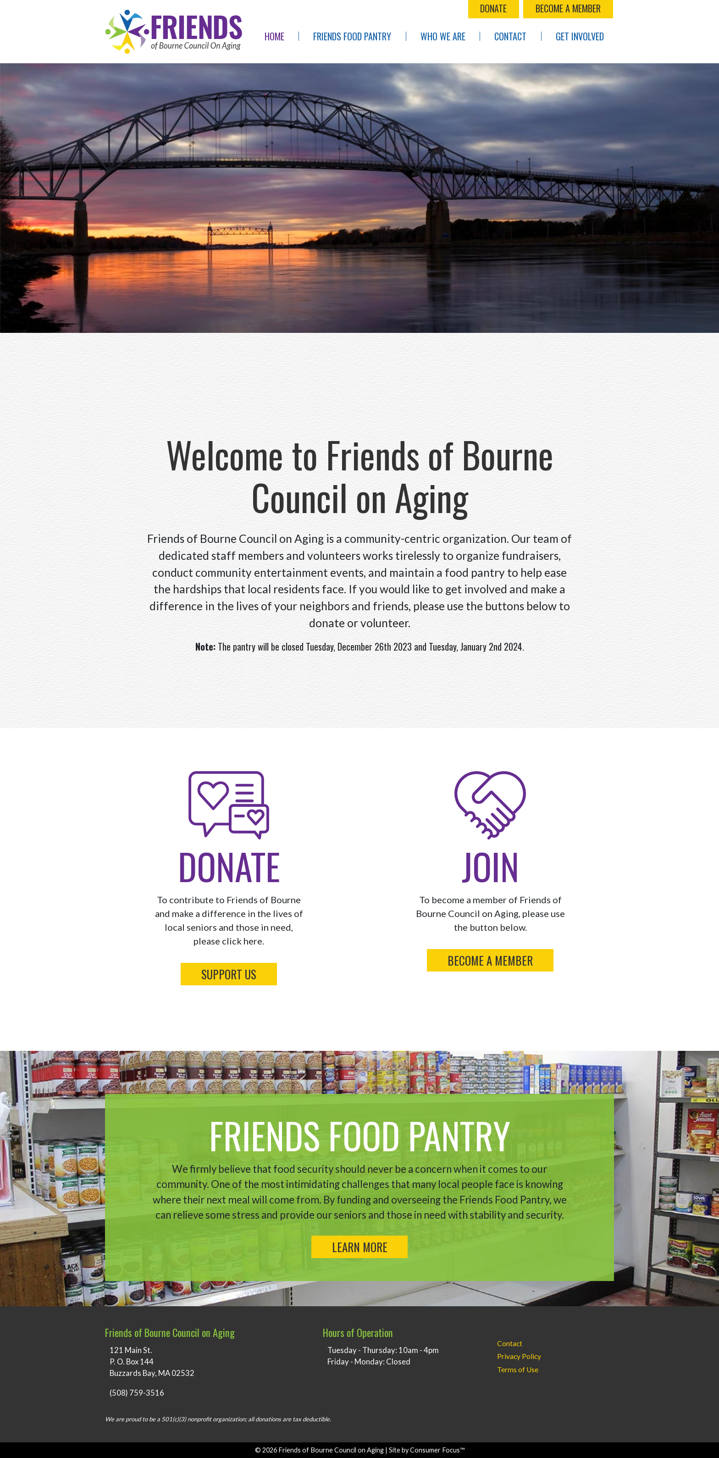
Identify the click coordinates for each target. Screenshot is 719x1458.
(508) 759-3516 (137, 1392)
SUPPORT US (228, 974)
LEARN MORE (359, 1246)
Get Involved (580, 36)
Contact (510, 36)
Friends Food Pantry (352, 36)
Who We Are (442, 36)
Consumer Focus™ (437, 1450)
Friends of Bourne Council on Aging (331, 1450)
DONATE (493, 8)
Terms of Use (517, 1369)
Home (274, 36)
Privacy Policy (519, 1356)
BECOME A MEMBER (568, 8)
